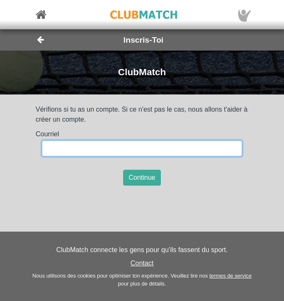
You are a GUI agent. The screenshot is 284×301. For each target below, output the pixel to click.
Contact (141, 263)
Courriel (47, 134)
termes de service (230, 276)
